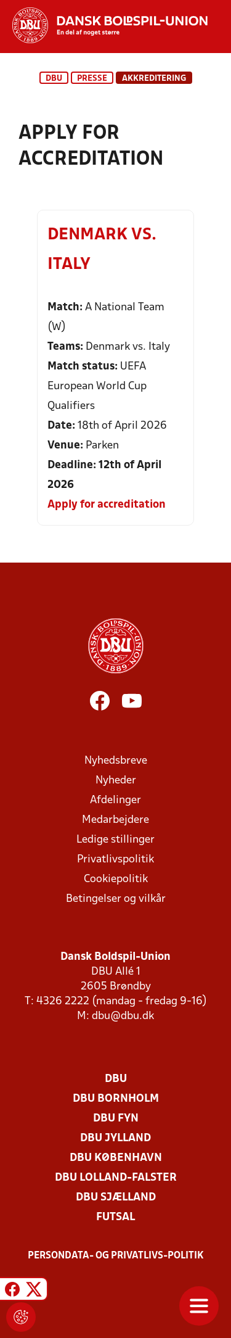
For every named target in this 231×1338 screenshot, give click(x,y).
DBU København (116, 1158)
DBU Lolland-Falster (116, 1178)
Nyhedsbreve (115, 761)
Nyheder (115, 780)
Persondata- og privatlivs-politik (116, 1256)
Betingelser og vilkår (116, 899)
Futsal (115, 1217)
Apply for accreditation (106, 505)
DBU (54, 79)
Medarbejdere (115, 820)
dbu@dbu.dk (123, 1016)
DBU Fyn (116, 1118)
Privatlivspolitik (115, 859)
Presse (92, 79)
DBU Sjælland (116, 1197)
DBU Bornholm (116, 1099)
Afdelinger (115, 800)
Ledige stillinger (115, 840)
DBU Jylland (115, 1138)
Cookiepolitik (116, 879)
